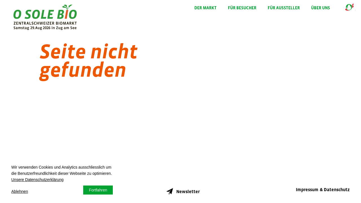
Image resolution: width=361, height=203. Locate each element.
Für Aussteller (284, 7)
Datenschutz (337, 189)
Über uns (320, 7)
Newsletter (182, 190)
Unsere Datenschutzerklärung (37, 179)
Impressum (307, 189)
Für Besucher (242, 7)
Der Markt (205, 7)
